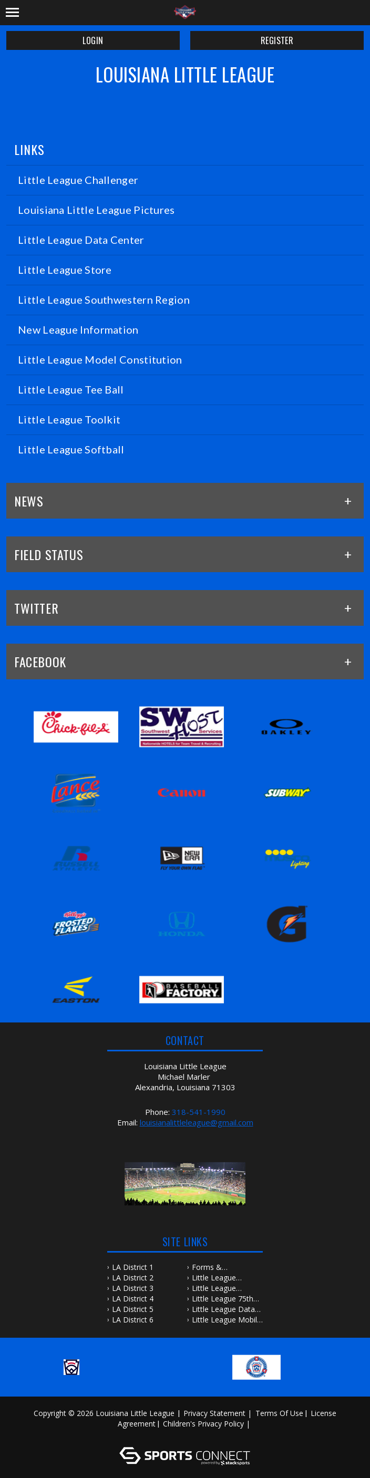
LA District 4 (132, 1299)
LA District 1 (132, 1267)
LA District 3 (132, 1288)
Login (93, 40)
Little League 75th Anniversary (222, 1299)
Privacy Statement (214, 1413)
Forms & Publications (212, 1267)
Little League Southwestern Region (215, 1288)
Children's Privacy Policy (203, 1424)
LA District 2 (132, 1278)
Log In (187, 1434)
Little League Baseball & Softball (224, 1278)
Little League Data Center (223, 1309)
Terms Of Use (279, 1413)
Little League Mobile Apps (226, 1320)
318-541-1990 (198, 1112)
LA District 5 (132, 1309)
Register (277, 40)
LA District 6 (132, 1320)
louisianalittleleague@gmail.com (196, 1122)
